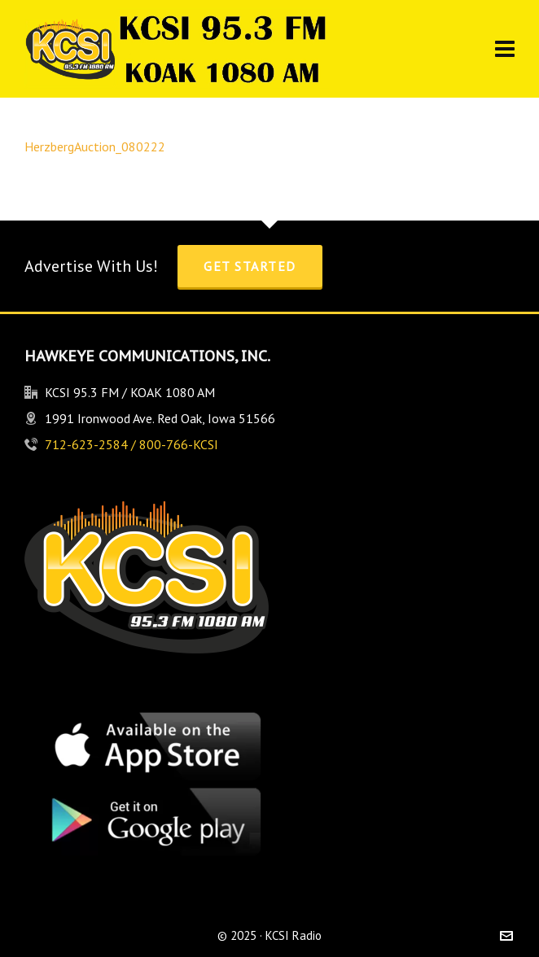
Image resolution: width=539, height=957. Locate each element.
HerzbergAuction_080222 (94, 146)
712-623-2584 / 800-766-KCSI (131, 444)
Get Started (250, 266)
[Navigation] (505, 49)
